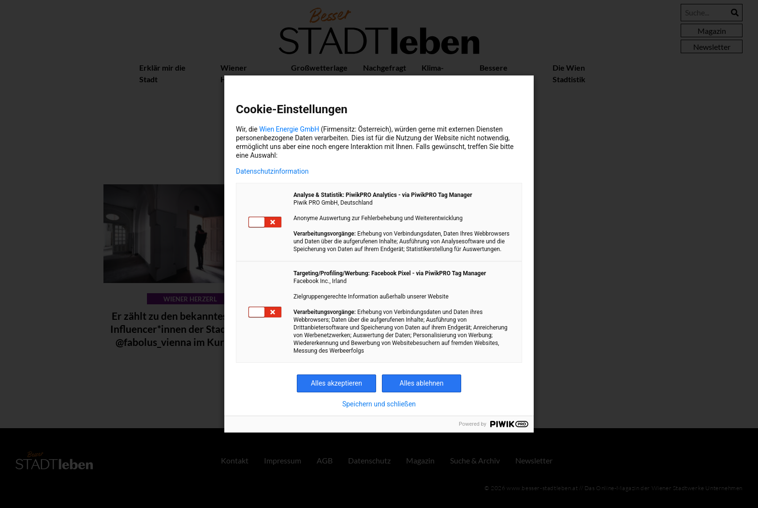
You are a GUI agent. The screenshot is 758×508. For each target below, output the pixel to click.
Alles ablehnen (422, 383)
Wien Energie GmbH (289, 129)
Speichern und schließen (379, 404)
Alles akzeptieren (336, 383)
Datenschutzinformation (272, 171)
